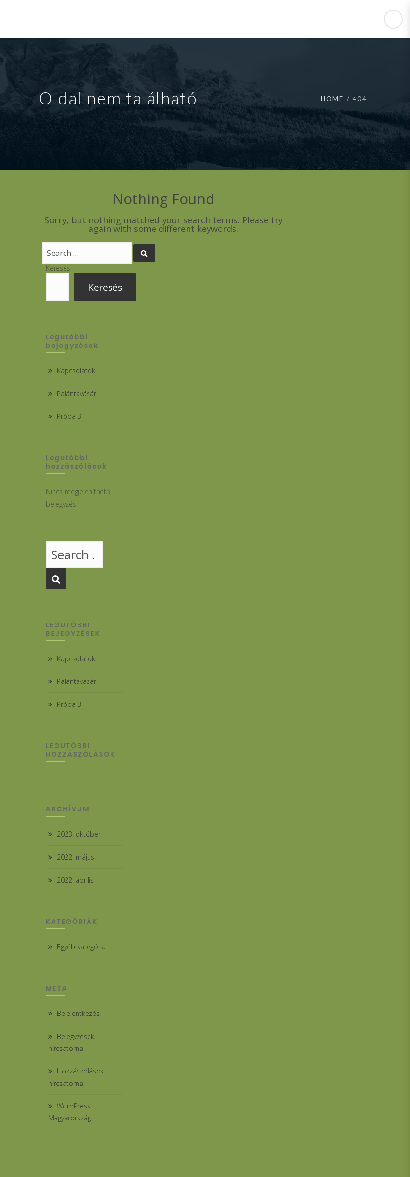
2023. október (78, 834)
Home (332, 99)
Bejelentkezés (78, 1013)
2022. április (75, 880)
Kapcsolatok (76, 370)
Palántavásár (76, 393)
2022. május (75, 857)
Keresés (58, 268)
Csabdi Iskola (68, 19)
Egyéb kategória (81, 946)
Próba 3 (69, 416)
